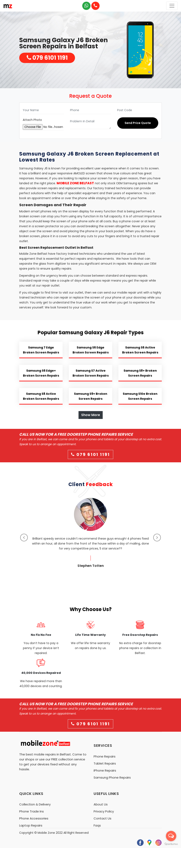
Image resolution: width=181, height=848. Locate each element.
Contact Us (102, 818)
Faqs (97, 825)
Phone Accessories (33, 818)
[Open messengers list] (171, 836)
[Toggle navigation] (172, 6)
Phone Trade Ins (31, 811)
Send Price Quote (138, 123)
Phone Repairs (105, 756)
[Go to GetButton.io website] (171, 844)
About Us (101, 804)
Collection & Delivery (35, 804)
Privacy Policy (104, 811)
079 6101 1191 (47, 58)
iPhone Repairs (105, 770)
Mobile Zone (46, 833)
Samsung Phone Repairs (112, 777)
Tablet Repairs (105, 763)
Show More (90, 415)
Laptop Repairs (30, 825)
